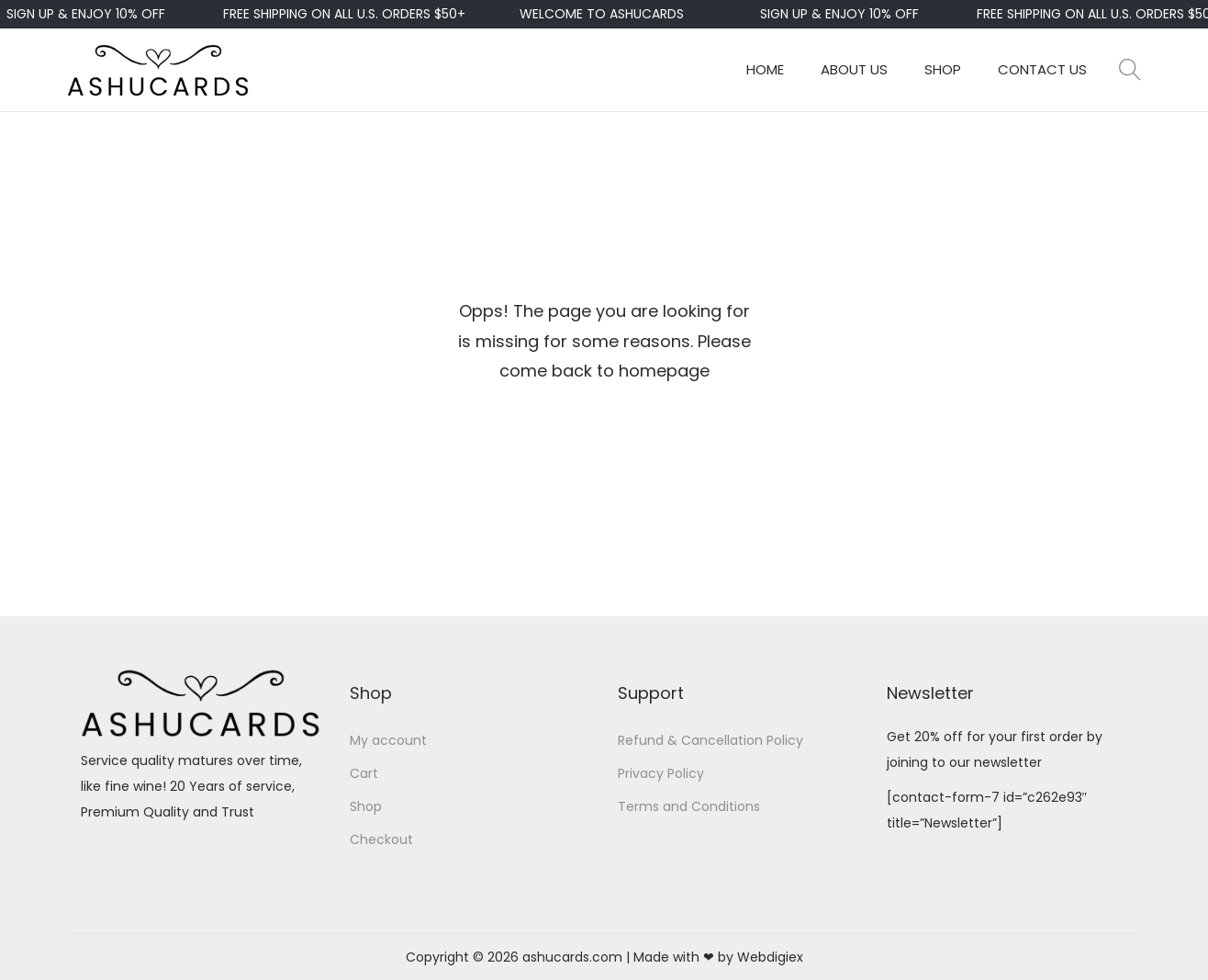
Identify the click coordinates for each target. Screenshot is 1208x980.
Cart (364, 773)
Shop (366, 806)
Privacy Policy (661, 773)
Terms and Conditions (689, 806)
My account (388, 740)
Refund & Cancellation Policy (710, 740)
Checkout (381, 839)
